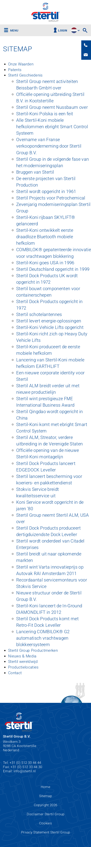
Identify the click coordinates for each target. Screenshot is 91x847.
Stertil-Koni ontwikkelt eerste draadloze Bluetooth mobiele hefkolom (44, 237)
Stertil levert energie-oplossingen (48, 320)
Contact (15, 673)
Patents (14, 69)
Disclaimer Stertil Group (45, 814)
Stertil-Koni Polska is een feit (44, 113)
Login (62, 30)
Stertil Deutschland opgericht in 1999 (52, 269)
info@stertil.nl (25, 771)
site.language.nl (74, 30)
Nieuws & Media (22, 656)
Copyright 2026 (45, 805)
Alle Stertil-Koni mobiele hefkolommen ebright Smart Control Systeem (52, 127)
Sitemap (45, 796)
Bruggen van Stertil (35, 172)
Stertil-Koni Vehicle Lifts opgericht (50, 327)
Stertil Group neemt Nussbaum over (52, 107)
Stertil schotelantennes (39, 314)
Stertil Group (45, 12)
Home (45, 787)
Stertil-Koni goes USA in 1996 (45, 262)
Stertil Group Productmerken (33, 650)
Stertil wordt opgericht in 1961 (46, 191)
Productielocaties (23, 667)
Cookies (45, 823)
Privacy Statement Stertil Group (45, 832)
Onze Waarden (20, 64)
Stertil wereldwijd (23, 661)
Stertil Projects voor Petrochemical (50, 197)
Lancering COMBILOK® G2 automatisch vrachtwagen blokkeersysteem (43, 638)
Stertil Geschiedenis (25, 75)
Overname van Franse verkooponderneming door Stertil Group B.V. (48, 146)
